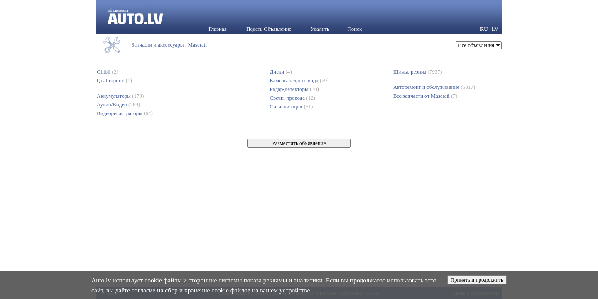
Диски (281, 72)
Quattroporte (114, 80)
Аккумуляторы (120, 96)
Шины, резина (417, 72)
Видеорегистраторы (125, 113)
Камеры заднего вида (299, 80)
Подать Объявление (269, 29)
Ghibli (107, 72)
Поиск (354, 29)
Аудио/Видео (118, 104)
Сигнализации (291, 106)
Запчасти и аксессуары (158, 45)
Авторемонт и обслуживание (434, 87)
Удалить (320, 29)
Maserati (197, 45)
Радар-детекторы (294, 89)
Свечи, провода (292, 98)
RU (484, 29)
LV (495, 29)
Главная (217, 29)
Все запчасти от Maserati (425, 96)
